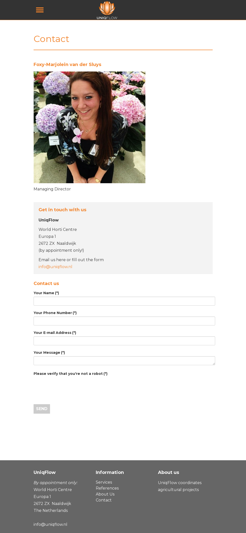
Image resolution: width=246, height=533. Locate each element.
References (107, 488)
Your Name (46, 293)
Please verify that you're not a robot (70, 373)
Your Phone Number (55, 313)
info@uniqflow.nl (55, 266)
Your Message (49, 352)
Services (104, 482)
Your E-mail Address (55, 332)
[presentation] (71, 387)
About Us (105, 494)
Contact (104, 500)
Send (42, 408)
